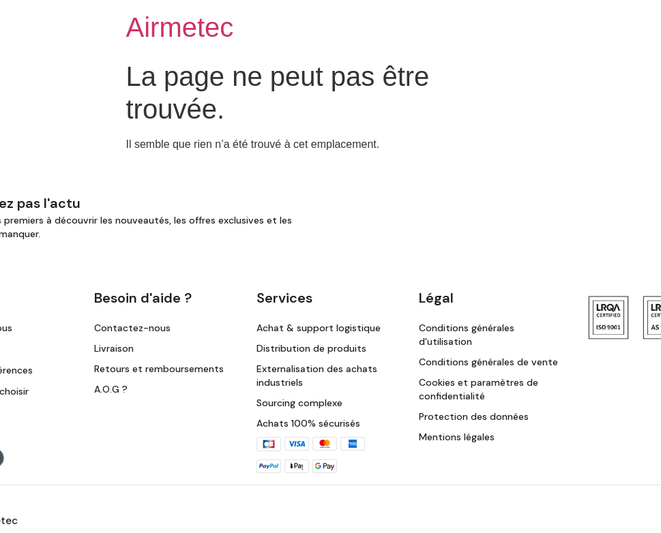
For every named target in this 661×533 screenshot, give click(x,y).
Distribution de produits (311, 348)
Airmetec (180, 27)
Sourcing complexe (299, 403)
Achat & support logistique (318, 328)
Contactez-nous (132, 328)
